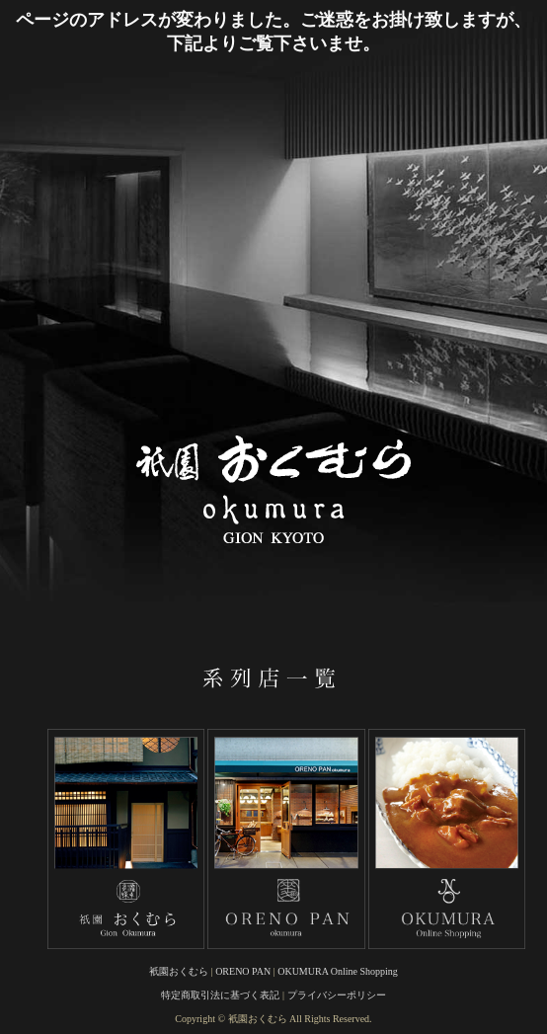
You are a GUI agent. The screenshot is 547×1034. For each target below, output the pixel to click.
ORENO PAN (243, 971)
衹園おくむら (178, 971)
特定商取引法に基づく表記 (220, 995)
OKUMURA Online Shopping (337, 971)
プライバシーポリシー (336, 995)
